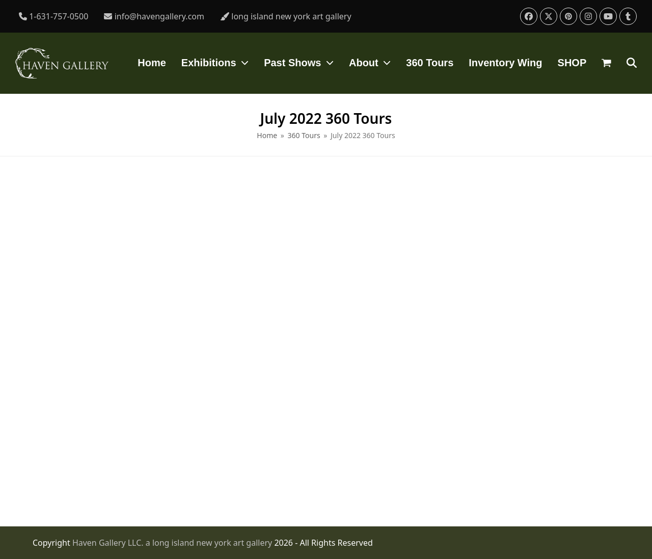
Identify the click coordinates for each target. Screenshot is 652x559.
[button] (606, 63)
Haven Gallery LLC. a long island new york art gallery (173, 542)
